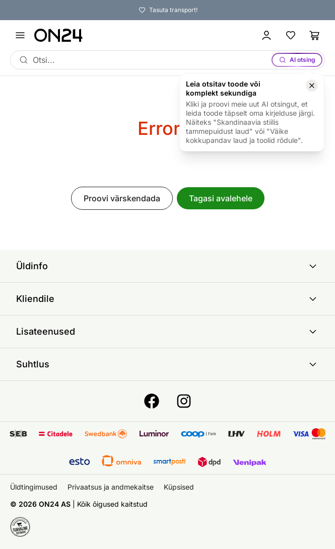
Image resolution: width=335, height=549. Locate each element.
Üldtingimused (33, 487)
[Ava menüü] (20, 35)
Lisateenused (167, 332)
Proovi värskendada (122, 198)
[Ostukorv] (315, 35)
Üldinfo (167, 266)
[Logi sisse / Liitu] (266, 35)
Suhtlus (167, 364)
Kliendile (167, 299)
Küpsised (179, 487)
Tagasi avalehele (220, 198)
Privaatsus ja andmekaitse (111, 487)
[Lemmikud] (291, 35)
